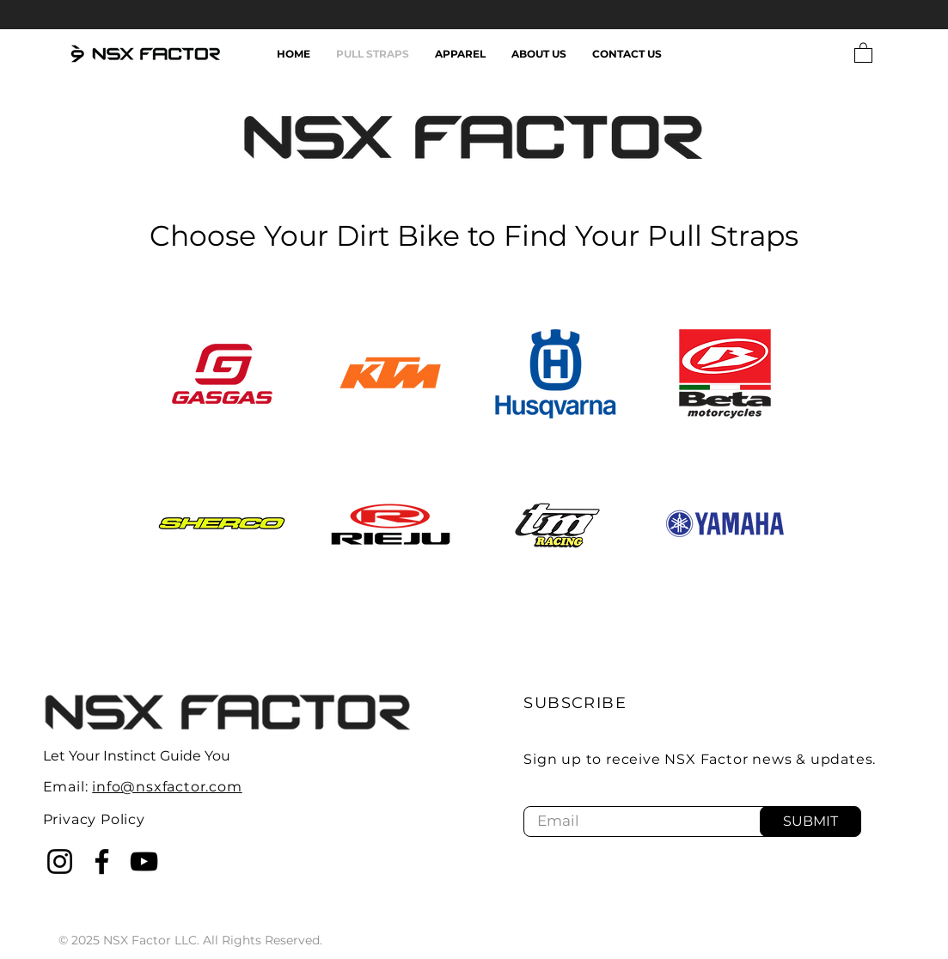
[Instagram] (59, 861)
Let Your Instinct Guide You (136, 756)
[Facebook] (102, 861)
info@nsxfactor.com (167, 787)
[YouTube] (144, 861)
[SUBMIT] (810, 821)
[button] (863, 52)
